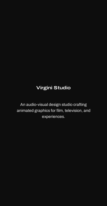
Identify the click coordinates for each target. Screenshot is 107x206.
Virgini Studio (53, 87)
